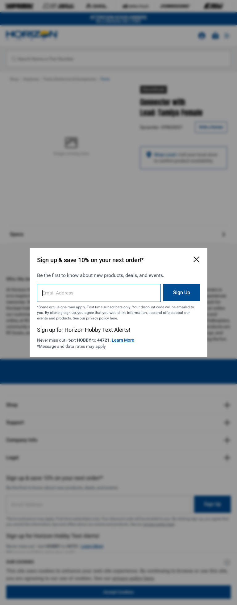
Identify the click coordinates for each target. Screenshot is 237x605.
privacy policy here (101, 318)
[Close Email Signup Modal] (196, 259)
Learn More (123, 340)
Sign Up (181, 292)
